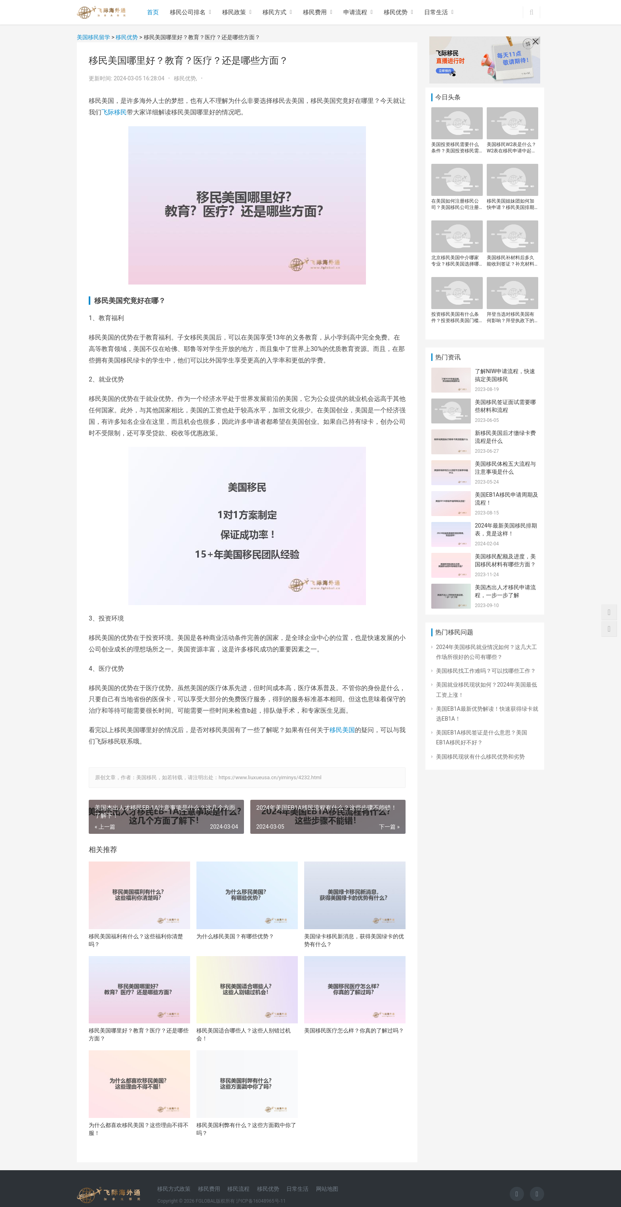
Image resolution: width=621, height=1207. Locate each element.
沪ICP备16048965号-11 (261, 1201)
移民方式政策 (173, 1189)
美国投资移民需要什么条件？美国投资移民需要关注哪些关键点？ (455, 148)
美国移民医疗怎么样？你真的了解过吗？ (354, 1030)
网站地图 (327, 1189)
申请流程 (355, 12)
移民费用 (315, 12)
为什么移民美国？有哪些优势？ (235, 936)
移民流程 (238, 1189)
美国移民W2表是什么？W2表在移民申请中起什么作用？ (511, 148)
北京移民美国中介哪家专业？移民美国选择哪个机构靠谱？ (455, 261)
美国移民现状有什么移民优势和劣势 (480, 756)
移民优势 (396, 12)
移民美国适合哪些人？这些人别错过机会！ (243, 1034)
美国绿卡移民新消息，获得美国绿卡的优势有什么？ (354, 940)
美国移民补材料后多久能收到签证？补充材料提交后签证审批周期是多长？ (510, 261)
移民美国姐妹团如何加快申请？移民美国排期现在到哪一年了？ (510, 204)
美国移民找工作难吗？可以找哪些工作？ (486, 671)
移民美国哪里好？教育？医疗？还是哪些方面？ (139, 1034)
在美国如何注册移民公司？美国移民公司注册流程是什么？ (455, 204)
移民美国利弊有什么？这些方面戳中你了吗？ (246, 1129)
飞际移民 (114, 112)
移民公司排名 (188, 12)
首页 (153, 12)
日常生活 (436, 12)
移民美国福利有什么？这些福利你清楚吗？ (136, 940)
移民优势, (186, 78)
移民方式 (274, 12)
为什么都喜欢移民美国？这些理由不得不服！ (139, 1129)
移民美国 (342, 730)
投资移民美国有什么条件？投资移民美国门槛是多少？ (455, 317)
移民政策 (234, 12)
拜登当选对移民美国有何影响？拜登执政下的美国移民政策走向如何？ (510, 317)
